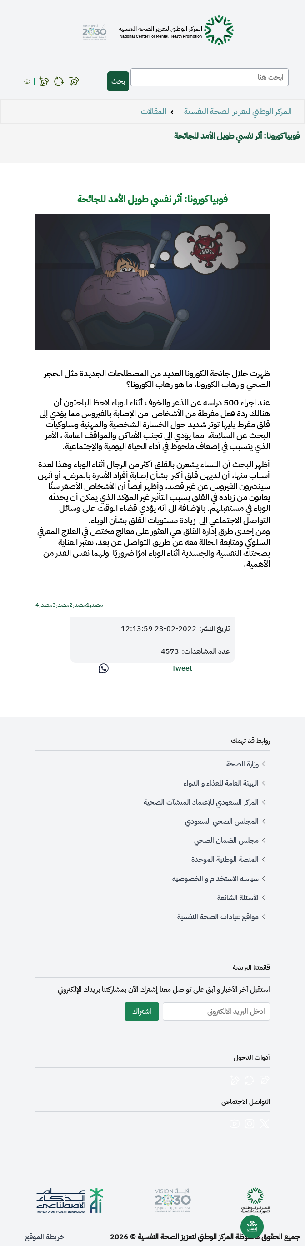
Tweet (182, 668)
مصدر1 (94, 605)
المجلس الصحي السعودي (222, 821)
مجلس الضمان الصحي (226, 840)
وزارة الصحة (242, 764)
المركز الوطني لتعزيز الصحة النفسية (238, 111)
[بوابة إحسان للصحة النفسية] (252, 1227)
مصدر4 (43, 605)
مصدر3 (60, 605)
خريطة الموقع (44, 1236)
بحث (118, 81)
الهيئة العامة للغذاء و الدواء (221, 783)
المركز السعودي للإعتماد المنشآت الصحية (201, 802)
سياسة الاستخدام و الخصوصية (215, 878)
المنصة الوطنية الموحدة (225, 859)
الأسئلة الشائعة (238, 897)
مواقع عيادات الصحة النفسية (218, 916)
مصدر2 (77, 605)
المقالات (153, 111)
